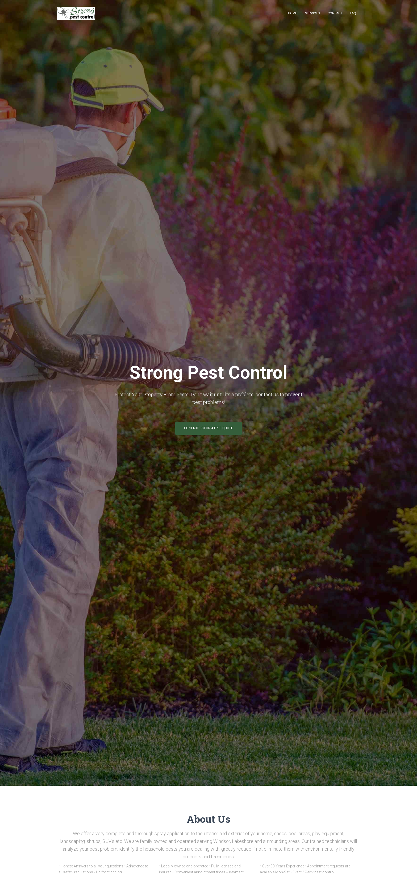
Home (292, 13)
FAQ (353, 13)
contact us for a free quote (208, 428)
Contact (335, 13)
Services (312, 13)
